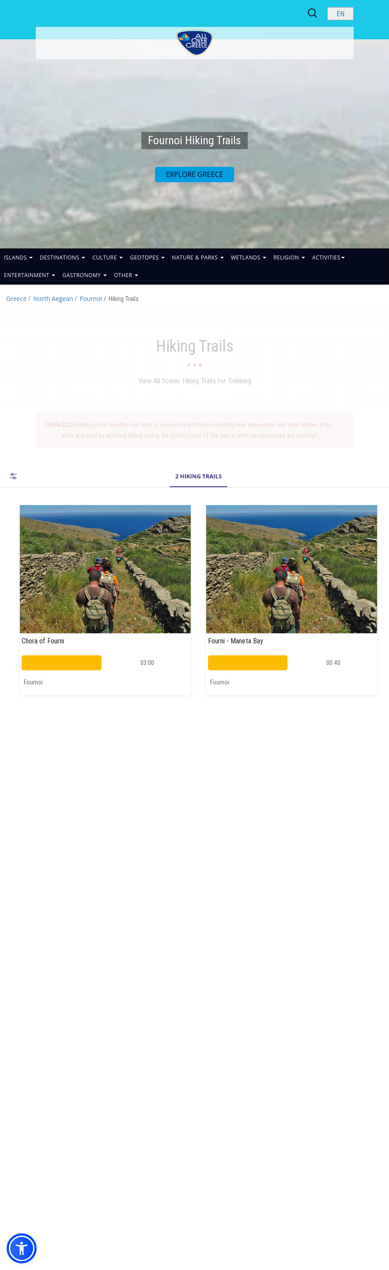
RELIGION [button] (289, 257)
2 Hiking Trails (198, 476)
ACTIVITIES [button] (328, 257)
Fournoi (91, 298)
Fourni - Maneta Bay (235, 640)
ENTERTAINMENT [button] (29, 275)
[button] (21, 1248)
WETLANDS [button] (248, 257)
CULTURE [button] (107, 257)
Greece (16, 298)
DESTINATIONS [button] (62, 257)
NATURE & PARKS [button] (198, 257)
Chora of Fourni (43, 640)
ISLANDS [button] (18, 257)
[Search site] (313, 13)
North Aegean (53, 298)
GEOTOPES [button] (147, 257)
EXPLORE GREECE (194, 174)
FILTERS (13, 476)
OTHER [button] (126, 275)
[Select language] (340, 13)
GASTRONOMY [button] (84, 275)
